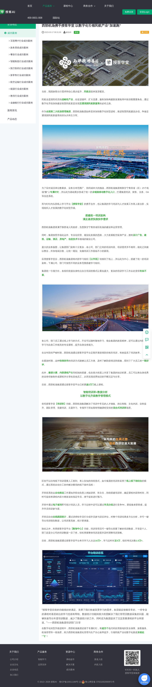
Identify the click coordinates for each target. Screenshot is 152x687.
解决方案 (70, 664)
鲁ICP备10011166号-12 (70, 682)
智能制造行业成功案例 (21, 61)
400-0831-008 (34, 18)
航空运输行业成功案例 (21, 82)
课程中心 (68, 6)
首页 (29, 6)
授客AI (54, 682)
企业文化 (14, 664)
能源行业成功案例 (19, 89)
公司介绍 (14, 659)
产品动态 (12, 119)
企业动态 (12, 24)
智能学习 (42, 659)
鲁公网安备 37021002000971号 (98, 682)
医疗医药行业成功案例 (21, 68)
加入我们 (14, 675)
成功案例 (12, 33)
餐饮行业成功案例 (19, 54)
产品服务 (48, 6)
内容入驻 (98, 664)
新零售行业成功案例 (20, 75)
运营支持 (42, 664)
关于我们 (109, 6)
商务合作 (88, 6)
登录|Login (144, 12)
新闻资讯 (12, 110)
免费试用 (129, 12)
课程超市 (70, 659)
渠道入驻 (98, 659)
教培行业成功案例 (19, 96)
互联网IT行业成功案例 (21, 40)
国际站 (56, 18)
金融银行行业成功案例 (21, 102)
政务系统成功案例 (19, 47)
